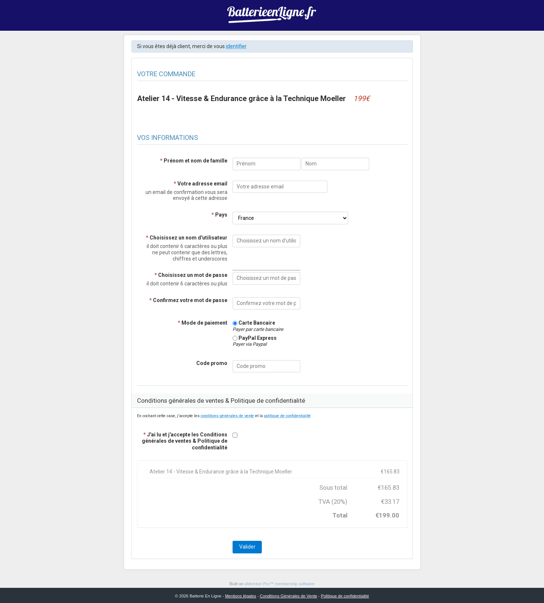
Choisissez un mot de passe (190, 275)
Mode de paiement (202, 323)
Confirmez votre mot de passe (188, 300)
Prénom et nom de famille (193, 161)
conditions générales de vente (227, 415)
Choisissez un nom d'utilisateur (186, 238)
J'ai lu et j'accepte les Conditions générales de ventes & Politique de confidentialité (184, 441)
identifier (236, 46)
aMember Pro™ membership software (279, 584)
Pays (219, 215)
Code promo (211, 363)
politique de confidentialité (287, 415)
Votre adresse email (200, 184)
